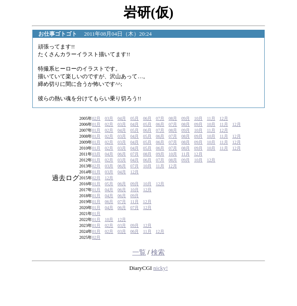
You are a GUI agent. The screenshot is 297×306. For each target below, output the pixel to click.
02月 (96, 118)
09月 (185, 118)
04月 (121, 118)
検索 (158, 252)
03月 (109, 118)
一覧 (139, 252)
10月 (198, 118)
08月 (172, 118)
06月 (147, 118)
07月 (160, 118)
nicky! (160, 268)
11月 (211, 118)
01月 (96, 124)
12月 (224, 118)
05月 (134, 118)
